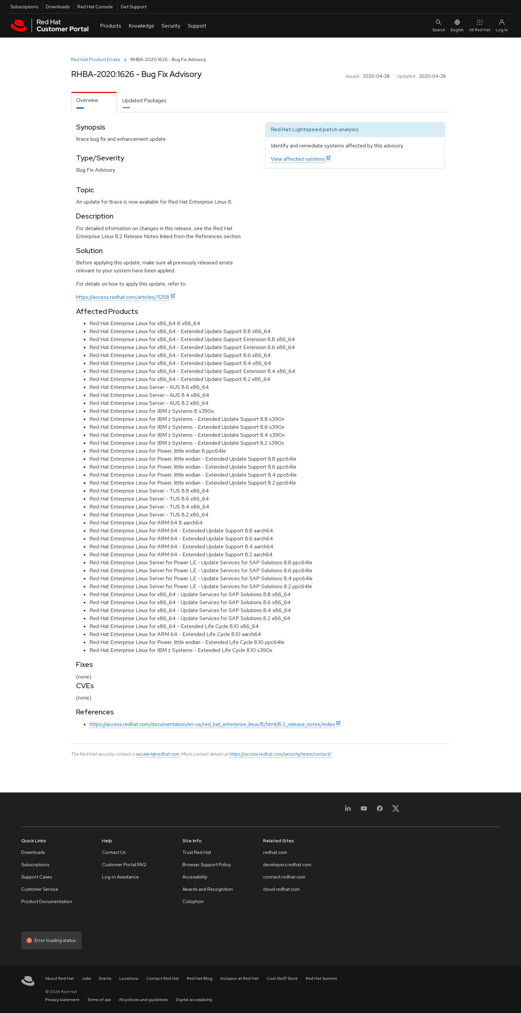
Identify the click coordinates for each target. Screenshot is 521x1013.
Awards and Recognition (207, 889)
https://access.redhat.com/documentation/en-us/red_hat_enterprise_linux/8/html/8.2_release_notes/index (212, 724)
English (457, 25)
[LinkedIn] (348, 810)
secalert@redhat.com (157, 754)
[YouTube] (364, 810)
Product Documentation (46, 901)
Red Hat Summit (321, 978)
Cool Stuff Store (282, 978)
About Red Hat (59, 978)
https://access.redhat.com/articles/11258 (122, 297)
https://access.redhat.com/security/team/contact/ (280, 754)
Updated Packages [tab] (144, 100)
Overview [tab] (87, 100)
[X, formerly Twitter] (396, 810)
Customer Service (39, 889)
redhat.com (275, 852)
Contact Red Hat (162, 978)
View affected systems (298, 158)
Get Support (134, 7)
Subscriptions (24, 7)
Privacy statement (62, 999)
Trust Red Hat (196, 852)
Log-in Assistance (120, 877)
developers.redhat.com (287, 865)
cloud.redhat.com (281, 889)
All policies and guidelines (143, 999)
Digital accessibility (194, 999)
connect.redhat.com (284, 877)
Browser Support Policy (206, 865)
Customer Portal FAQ (124, 865)
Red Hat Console (95, 7)
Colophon (193, 901)
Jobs (86, 978)
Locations (128, 978)
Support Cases (36, 877)
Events (105, 978)
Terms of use (99, 999)
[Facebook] (380, 810)
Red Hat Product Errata (95, 59)
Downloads (57, 7)
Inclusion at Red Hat (239, 978)
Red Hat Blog (199, 978)
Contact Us (114, 852)
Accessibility (194, 877)
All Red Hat (479, 25)
